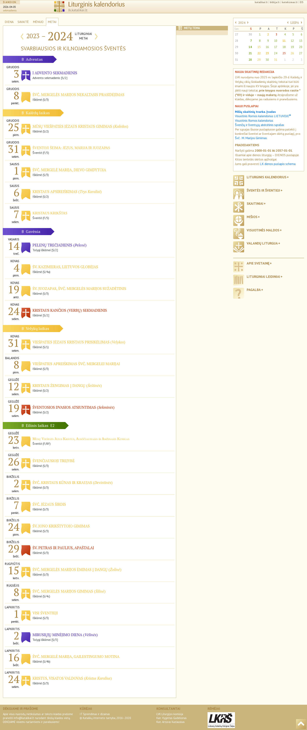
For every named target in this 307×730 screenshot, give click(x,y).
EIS (301, 2)
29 (236, 47)
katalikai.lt (261, 2)
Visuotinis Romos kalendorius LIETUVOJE (263, 116)
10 (275, 41)
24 (275, 53)
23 (267, 53)
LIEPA (294, 22)
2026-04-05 (9, 7)
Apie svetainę (258, 263)
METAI (52, 22)
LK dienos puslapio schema (277, 164)
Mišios (252, 217)
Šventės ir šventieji (263, 190)
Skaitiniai (255, 203)
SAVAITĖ (23, 22)
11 (284, 41)
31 (236, 60)
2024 (241, 22)
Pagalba (254, 289)
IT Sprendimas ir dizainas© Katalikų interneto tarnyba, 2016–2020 (105, 716)
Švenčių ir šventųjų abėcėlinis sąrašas (259, 125)
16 (267, 47)
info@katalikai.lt (24, 718)
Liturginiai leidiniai (263, 276)
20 (300, 47)
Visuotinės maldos (263, 230)
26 (292, 53)
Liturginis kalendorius (266, 177)
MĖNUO (38, 22)
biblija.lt (275, 2)
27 (236, 34)
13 (300, 41)
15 (259, 47)
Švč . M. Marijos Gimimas (251, 138)
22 (259, 53)
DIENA (9, 22)
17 (275, 47)
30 (250, 34)
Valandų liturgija (262, 243)
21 (250, 53)
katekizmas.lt (290, 2)
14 (250, 47)
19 (292, 47)
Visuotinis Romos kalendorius (254, 120)
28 (236, 41)
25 (284, 53)
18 (284, 47)
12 (292, 41)
